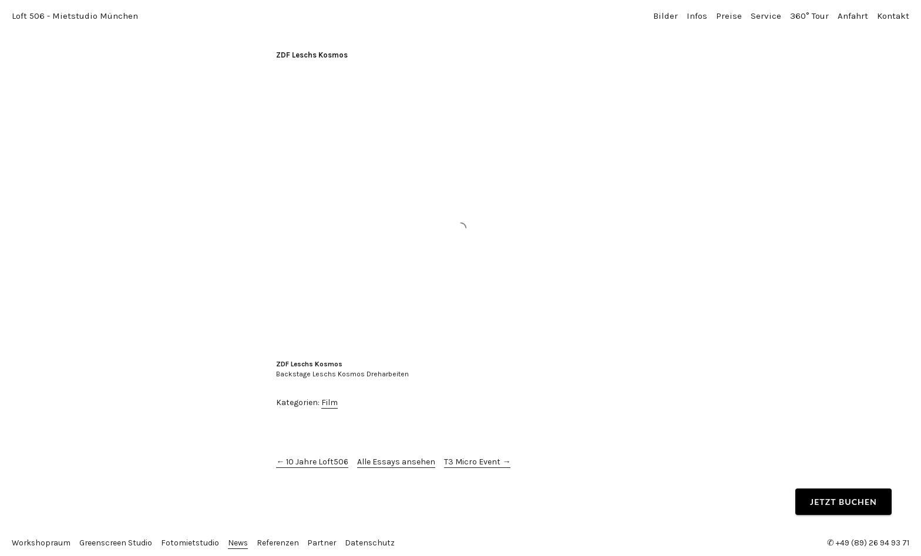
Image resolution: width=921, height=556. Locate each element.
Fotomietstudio (194, 543)
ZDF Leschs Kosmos (312, 54)
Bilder (665, 16)
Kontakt (893, 16)
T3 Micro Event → (477, 462)
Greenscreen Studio (119, 543)
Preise (729, 16)
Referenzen (283, 543)
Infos (697, 16)
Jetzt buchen (843, 502)
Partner (329, 543)
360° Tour (809, 16)
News (243, 543)
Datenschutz (377, 543)
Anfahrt (853, 16)
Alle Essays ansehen (396, 462)
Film (329, 402)
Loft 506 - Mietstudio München (75, 16)
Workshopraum (42, 543)
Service (766, 16)
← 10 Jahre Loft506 (312, 462)
